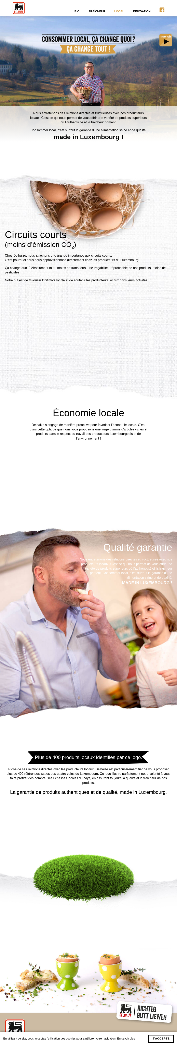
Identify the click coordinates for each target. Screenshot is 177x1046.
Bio (77, 11)
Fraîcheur (96, 11)
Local (119, 11)
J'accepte (160, 1038)
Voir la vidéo (165, 39)
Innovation (142, 11)
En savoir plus (126, 1038)
